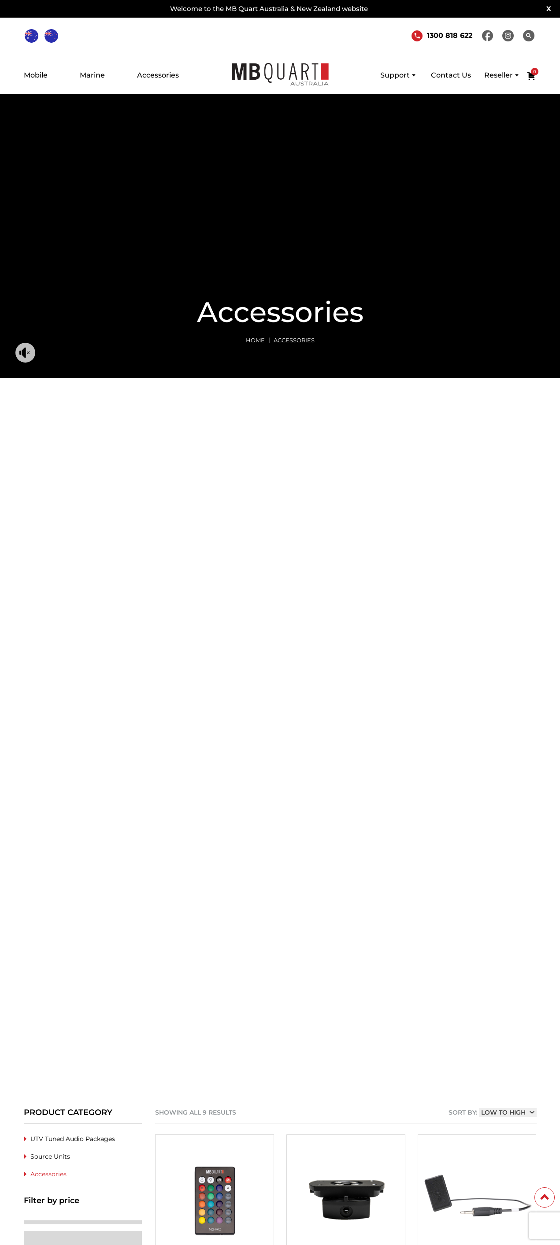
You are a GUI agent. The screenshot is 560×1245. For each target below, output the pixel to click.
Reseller (498, 75)
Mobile (36, 75)
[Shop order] (508, 1112)
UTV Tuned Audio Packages (72, 1139)
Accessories (158, 75)
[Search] (528, 35)
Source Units (50, 1156)
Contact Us (451, 75)
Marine (92, 75)
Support (395, 75)
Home (255, 340)
